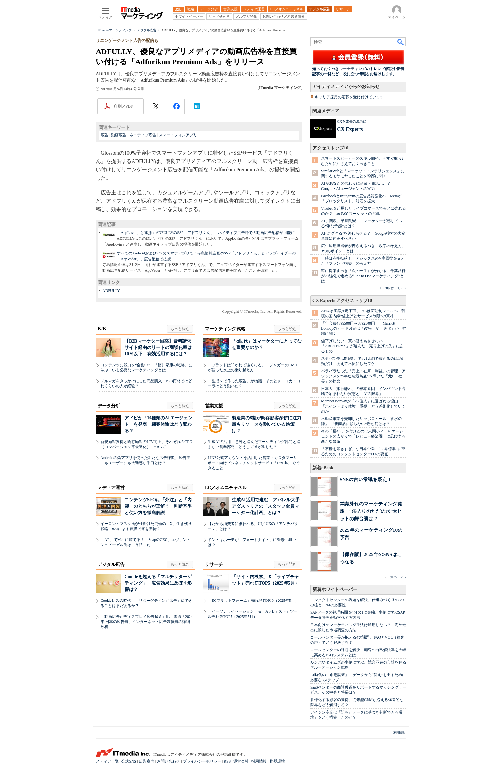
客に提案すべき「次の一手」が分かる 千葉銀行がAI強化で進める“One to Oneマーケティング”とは (363, 276)
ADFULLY (111, 290)
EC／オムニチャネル (226, 487)
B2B (102, 329)
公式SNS (128, 761)
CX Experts (350, 129)
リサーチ (214, 564)
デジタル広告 (111, 564)
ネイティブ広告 (142, 135)
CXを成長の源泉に (352, 121)
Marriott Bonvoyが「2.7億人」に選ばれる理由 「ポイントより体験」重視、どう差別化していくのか (363, 406)
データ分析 (109, 405)
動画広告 (118, 135)
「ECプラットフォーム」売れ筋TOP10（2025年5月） (253, 600)
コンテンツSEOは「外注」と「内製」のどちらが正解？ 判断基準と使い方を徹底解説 (158, 506)
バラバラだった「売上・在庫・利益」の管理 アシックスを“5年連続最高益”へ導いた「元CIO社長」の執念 (363, 376)
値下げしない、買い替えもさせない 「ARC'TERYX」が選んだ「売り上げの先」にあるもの (362, 346)
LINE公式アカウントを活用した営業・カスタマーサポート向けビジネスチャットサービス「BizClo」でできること (253, 463)
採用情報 (259, 761)
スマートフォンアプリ (178, 135)
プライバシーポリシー (202, 761)
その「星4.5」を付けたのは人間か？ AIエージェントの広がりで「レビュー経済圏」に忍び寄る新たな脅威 (363, 436)
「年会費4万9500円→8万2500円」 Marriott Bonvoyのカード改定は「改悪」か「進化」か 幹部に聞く (363, 328)
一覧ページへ (396, 577)
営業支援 (214, 405)
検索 (401, 41)
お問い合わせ (168, 761)
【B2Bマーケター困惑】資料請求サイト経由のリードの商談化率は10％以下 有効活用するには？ (158, 347)
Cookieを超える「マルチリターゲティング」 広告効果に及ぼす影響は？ (158, 583)
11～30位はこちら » (392, 288)
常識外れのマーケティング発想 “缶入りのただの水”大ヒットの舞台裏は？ (371, 511)
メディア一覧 (107, 761)
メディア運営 (111, 487)
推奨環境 (277, 761)
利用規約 (399, 732)
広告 (105, 135)
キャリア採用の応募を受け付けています (349, 97)
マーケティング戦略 (225, 329)
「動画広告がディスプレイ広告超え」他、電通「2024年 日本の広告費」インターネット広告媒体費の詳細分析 (147, 621)
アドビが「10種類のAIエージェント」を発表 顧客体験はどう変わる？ (158, 424)
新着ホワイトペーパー (334, 589)
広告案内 (146, 761)
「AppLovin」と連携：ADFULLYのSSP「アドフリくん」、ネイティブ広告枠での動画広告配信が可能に (206, 232)
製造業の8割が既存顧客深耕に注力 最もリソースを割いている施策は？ (269, 424)
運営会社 (241, 761)
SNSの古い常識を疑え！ (366, 479)
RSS (227, 761)
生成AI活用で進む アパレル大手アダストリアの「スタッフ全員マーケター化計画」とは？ (266, 506)
